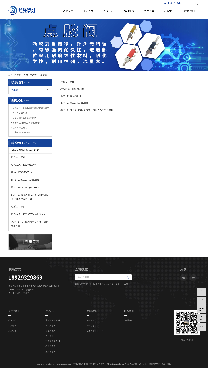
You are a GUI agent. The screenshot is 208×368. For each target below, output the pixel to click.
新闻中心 (169, 11)
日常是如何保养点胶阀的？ (25, 118)
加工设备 (12, 331)
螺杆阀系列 (50, 346)
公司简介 (12, 320)
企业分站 (147, 364)
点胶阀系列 (50, 336)
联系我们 (189, 11)
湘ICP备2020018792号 (116, 364)
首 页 (26, 75)
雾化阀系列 (50, 326)
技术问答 (91, 331)
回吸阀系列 (50, 331)
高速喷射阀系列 (52, 320)
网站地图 (156, 364)
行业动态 (91, 326)
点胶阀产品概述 (20, 128)
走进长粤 (88, 11)
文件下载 (149, 11)
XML (169, 364)
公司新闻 (91, 320)
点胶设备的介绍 (20, 113)
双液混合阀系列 (52, 341)
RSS (163, 364)
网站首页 (68, 11)
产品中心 (108, 11)
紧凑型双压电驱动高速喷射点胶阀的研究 (31, 108)
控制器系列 (50, 352)
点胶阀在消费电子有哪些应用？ (27, 123)
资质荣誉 (12, 326)
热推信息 (137, 364)
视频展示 (129, 11)
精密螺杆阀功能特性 (22, 132)
